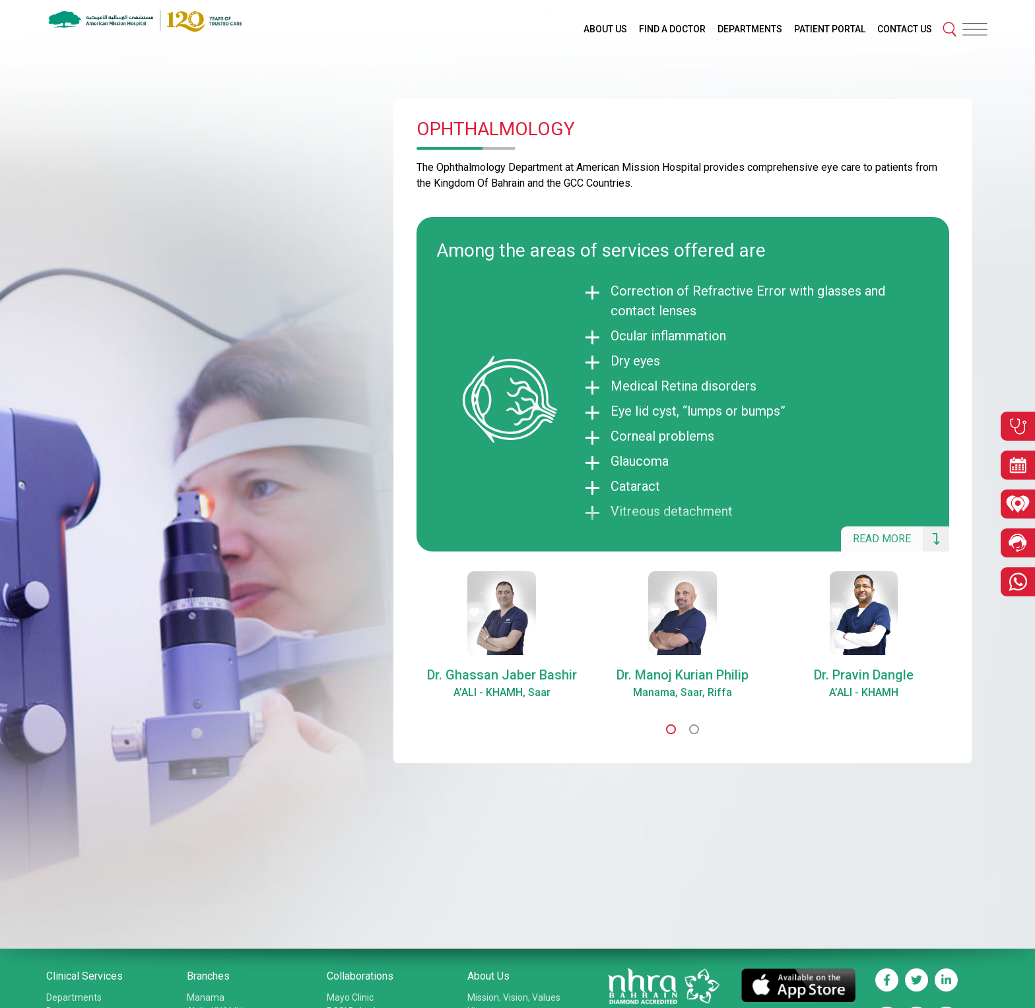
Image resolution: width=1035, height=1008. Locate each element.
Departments (74, 997)
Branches (208, 976)
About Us (488, 976)
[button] (671, 729)
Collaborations (360, 976)
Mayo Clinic (350, 997)
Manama (205, 997)
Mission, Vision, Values (513, 997)
